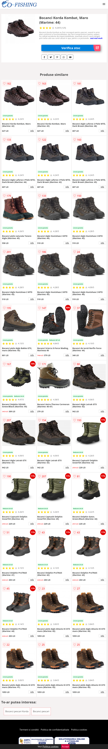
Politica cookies (79, 729)
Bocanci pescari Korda (17, 711)
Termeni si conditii (29, 729)
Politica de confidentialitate (55, 729)
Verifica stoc (81, 48)
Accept (65, 746)
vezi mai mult (96, 38)
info (32, 130)
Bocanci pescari (41, 711)
